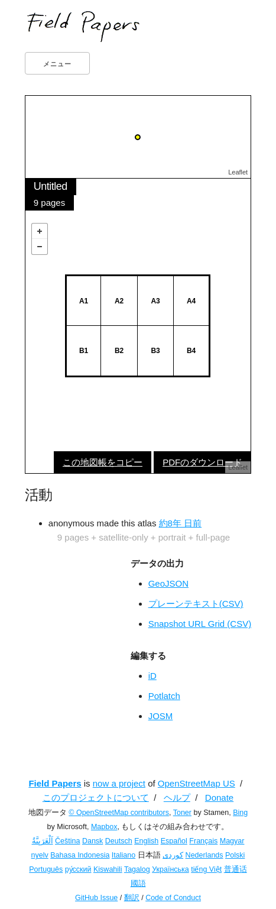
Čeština (67, 841)
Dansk (92, 841)
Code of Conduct (173, 898)
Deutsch (118, 841)
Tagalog (137, 869)
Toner (182, 812)
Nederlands (204, 855)
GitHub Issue (96, 898)
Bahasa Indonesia (79, 855)
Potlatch (164, 696)
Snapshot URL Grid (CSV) (200, 624)
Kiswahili (107, 869)
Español (174, 841)
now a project (119, 783)
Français (203, 841)
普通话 (235, 869)
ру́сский (78, 869)
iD (152, 676)
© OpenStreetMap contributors (119, 812)
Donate (219, 797)
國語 (138, 883)
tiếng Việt (206, 869)
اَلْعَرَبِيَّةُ (42, 841)
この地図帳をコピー (102, 462)
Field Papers (54, 783)
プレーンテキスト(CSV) (195, 604)
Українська (170, 869)
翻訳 (131, 898)
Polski (235, 855)
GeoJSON (168, 583)
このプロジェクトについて (96, 797)
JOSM (160, 716)
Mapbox (104, 827)
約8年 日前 (180, 523)
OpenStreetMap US (196, 783)
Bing (240, 812)
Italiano (123, 855)
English (146, 841)
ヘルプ (177, 797)
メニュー (57, 63)
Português (46, 869)
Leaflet (238, 172)
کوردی (173, 855)
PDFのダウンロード (202, 462)
